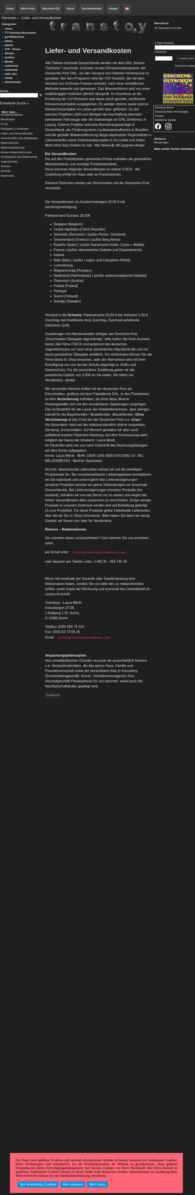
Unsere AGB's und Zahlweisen (19, 138)
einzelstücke (13, 82)
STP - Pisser (13, 49)
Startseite (9, 18)
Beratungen (8, 119)
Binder (9, 61)
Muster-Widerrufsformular (16, 152)
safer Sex (11, 73)
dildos (9, 41)
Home (10, 8)
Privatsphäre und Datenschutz (19, 157)
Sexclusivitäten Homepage (171, 111)
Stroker (9, 53)
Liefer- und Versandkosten (41, 18)
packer (9, 45)
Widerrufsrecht (9, 143)
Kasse (70, 8)
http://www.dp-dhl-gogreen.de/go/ (119, 145)
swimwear (11, 69)
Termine (6, 166)
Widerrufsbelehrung (13, 147)
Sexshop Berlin (164, 107)
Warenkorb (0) (50, 8)
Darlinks (6, 171)
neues (9, 28)
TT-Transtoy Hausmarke (20, 32)
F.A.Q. (4, 124)
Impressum (7, 175)
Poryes (159, 115)
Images (113, 8)
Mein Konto (28, 8)
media (9, 78)
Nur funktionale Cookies (38, 1184)
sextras (9, 57)
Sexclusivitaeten (92, 8)
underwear (12, 65)
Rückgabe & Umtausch (15, 129)
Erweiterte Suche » (14, 103)
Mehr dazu (97, 1184)
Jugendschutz (9, 161)
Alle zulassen (73, 1184)
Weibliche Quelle (165, 120)
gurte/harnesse (14, 36)
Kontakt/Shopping (11, 114)
